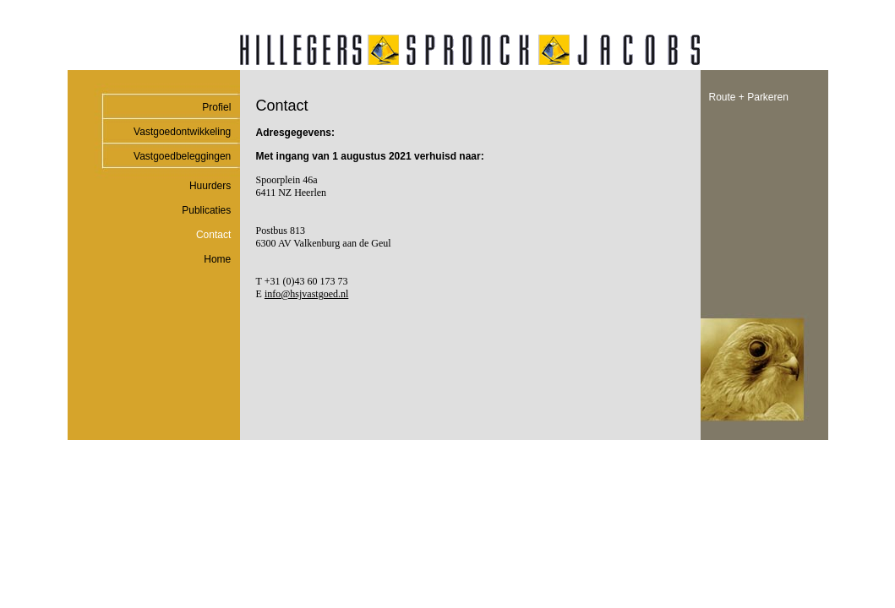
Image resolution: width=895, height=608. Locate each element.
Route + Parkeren (749, 97)
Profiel (216, 107)
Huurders (210, 186)
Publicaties (206, 210)
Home (217, 259)
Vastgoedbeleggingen (182, 156)
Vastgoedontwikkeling (182, 132)
